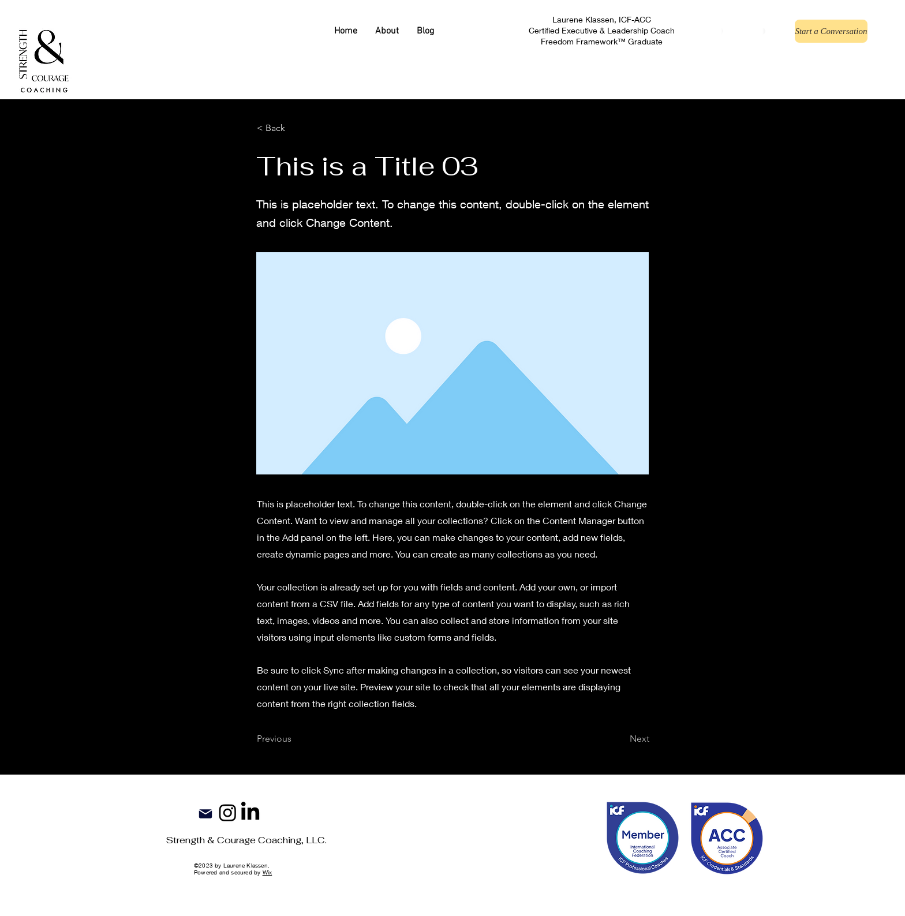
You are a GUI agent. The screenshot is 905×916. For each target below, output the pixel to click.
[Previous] (295, 738)
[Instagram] (227, 812)
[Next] (620, 738)
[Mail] (205, 814)
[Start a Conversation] (831, 31)
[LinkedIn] (250, 812)
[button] (295, 128)
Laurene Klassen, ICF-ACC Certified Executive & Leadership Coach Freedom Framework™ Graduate (602, 30)
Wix (267, 872)
